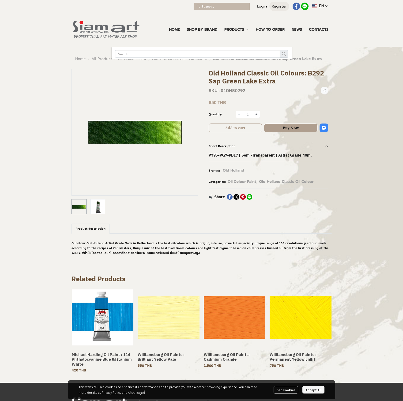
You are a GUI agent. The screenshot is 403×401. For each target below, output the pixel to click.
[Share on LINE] (249, 197)
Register (279, 6)
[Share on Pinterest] (243, 197)
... (92, 59)
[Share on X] (236, 197)
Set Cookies (286, 390)
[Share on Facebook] (230, 197)
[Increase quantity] (256, 114)
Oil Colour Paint (242, 181)
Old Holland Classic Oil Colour (126, 59)
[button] (221, 6)
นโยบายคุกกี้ (136, 392)
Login (262, 6)
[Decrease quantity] (239, 114)
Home (80, 59)
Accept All (313, 390)
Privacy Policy (111, 392)
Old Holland (233, 170)
